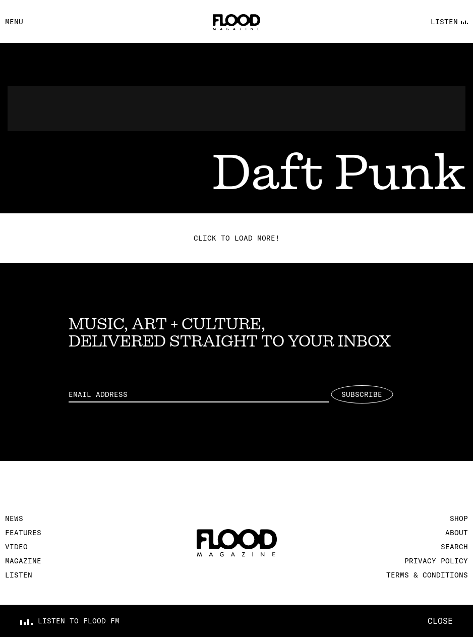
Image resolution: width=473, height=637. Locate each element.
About (456, 532)
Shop (459, 518)
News (14, 518)
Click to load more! (237, 238)
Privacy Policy (436, 560)
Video (16, 546)
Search (454, 546)
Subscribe (362, 394)
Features (23, 532)
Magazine (23, 560)
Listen (18, 575)
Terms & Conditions (427, 575)
